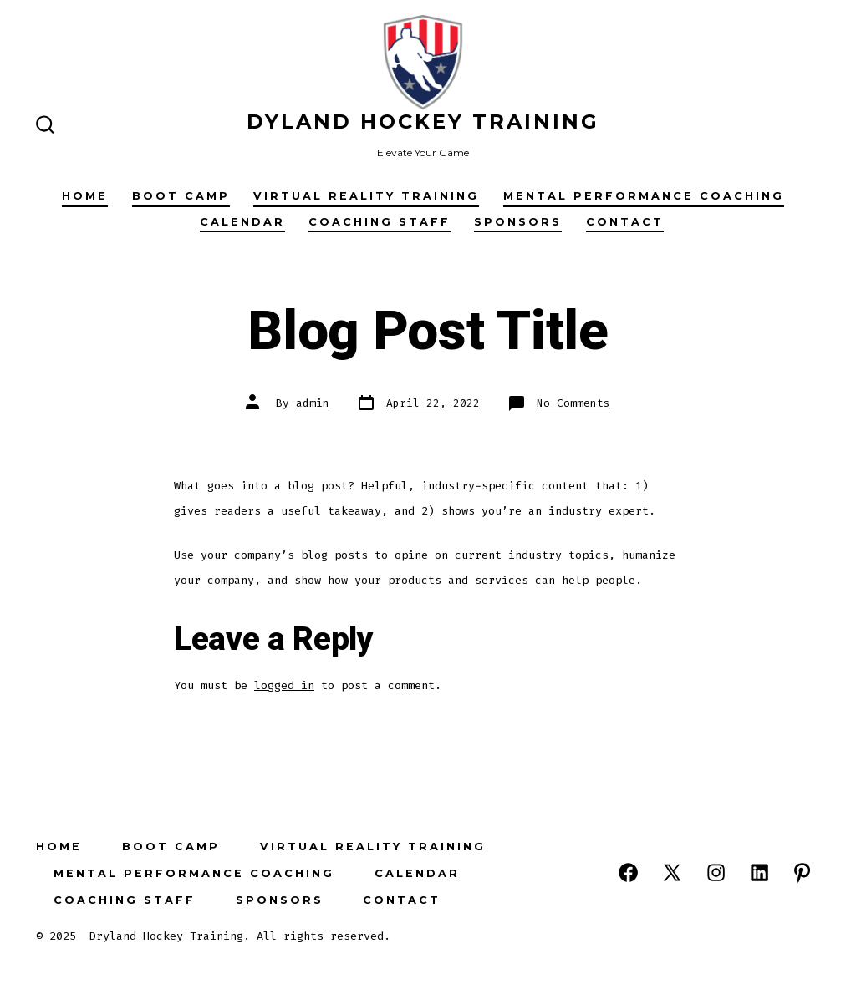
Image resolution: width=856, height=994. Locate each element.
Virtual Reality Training (366, 196)
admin (312, 403)
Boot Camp (181, 196)
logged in (284, 685)
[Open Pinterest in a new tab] (802, 872)
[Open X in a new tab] (672, 872)
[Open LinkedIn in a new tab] (759, 872)
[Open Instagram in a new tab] (716, 872)
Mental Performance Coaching (643, 196)
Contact (625, 222)
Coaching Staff (379, 222)
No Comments (573, 403)
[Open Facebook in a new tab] (628, 872)
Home (85, 196)
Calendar (242, 222)
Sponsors (518, 222)
